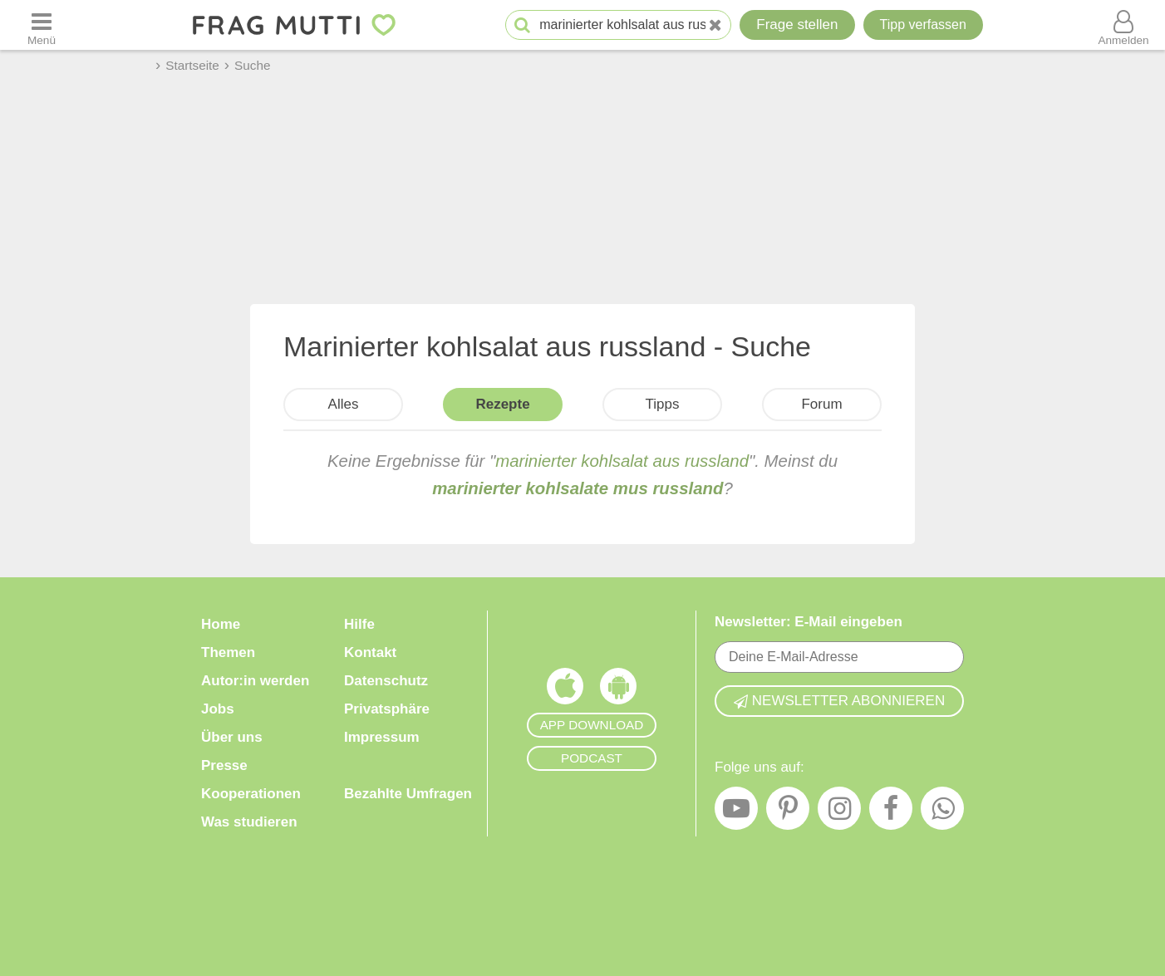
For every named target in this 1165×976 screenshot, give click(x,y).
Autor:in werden (255, 681)
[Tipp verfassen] (923, 25)
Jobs (217, 709)
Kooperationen (251, 794)
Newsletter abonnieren (839, 701)
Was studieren (249, 822)
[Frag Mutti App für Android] (618, 690)
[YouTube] (736, 812)
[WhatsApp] (942, 812)
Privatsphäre (387, 709)
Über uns (232, 737)
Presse (224, 765)
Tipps (663, 404)
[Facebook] (890, 812)
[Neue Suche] (715, 25)
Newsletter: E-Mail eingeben (808, 622)
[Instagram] (839, 812)
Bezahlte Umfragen (408, 794)
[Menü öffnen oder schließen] (41, 25)
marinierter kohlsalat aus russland (622, 461)
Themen (228, 652)
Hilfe (359, 624)
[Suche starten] (522, 25)
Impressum (382, 737)
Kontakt (370, 652)
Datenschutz (386, 681)
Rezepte (502, 404)
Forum (821, 404)
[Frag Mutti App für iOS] (565, 690)
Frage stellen (797, 24)
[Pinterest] (787, 812)
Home (220, 624)
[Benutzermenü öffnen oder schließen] (1123, 25)
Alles (343, 404)
